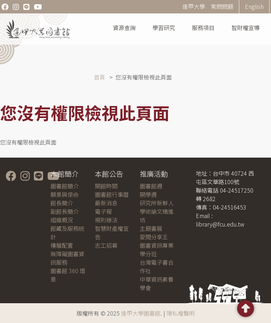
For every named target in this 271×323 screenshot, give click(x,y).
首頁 (99, 77)
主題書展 (151, 228)
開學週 (148, 194)
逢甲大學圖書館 (141, 313)
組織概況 (61, 220)
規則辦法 (106, 220)
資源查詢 (124, 27)
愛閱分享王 (154, 237)
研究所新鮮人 (157, 203)
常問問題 (222, 6)
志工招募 (106, 245)
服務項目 (203, 27)
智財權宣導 (245, 27)
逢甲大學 (193, 6)
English (254, 6)
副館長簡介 (64, 211)
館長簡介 (61, 203)
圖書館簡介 (64, 186)
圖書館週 (151, 186)
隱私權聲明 (181, 313)
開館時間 (106, 186)
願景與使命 (64, 194)
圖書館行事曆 (112, 194)
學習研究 (163, 27)
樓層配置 (61, 245)
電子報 (103, 211)
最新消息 (106, 203)
